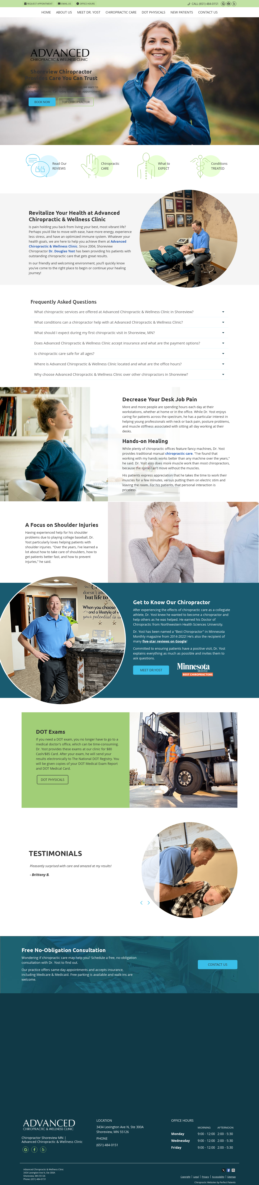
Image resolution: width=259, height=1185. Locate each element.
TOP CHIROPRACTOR (76, 102)
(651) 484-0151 (209, 4)
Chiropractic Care (121, 12)
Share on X (224, 1170)
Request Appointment (38, 3)
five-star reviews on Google (164, 641)
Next (148, 903)
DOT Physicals (153, 12)
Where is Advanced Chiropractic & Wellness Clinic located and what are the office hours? (108, 364)
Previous (141, 903)
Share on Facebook (229, 1170)
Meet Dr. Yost (88, 12)
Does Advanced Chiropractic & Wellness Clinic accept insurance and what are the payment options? (117, 343)
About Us (64, 12)
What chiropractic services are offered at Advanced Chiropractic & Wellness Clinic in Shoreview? (114, 311)
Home (46, 12)
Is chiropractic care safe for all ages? (64, 353)
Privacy (205, 1176)
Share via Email (234, 1170)
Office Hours (85, 3)
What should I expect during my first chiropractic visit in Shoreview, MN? (94, 332)
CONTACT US (217, 964)
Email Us (64, 3)
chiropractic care (179, 453)
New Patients (182, 12)
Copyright (185, 1176)
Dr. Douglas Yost (62, 251)
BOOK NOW (42, 102)
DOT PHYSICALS (52, 779)
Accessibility (218, 1176)
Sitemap (231, 1176)
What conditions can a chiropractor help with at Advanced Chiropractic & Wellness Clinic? (108, 322)
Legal (196, 1176)
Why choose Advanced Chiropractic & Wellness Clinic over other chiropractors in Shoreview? (111, 374)
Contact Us (208, 12)
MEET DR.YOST (151, 670)
